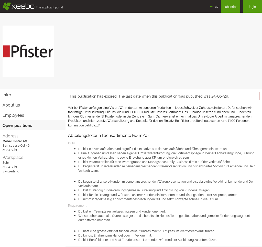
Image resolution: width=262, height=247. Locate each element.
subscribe (230, 6)
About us (11, 105)
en (212, 6)
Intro (7, 94)
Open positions (17, 125)
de (216, 6)
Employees (13, 115)
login (252, 6)
